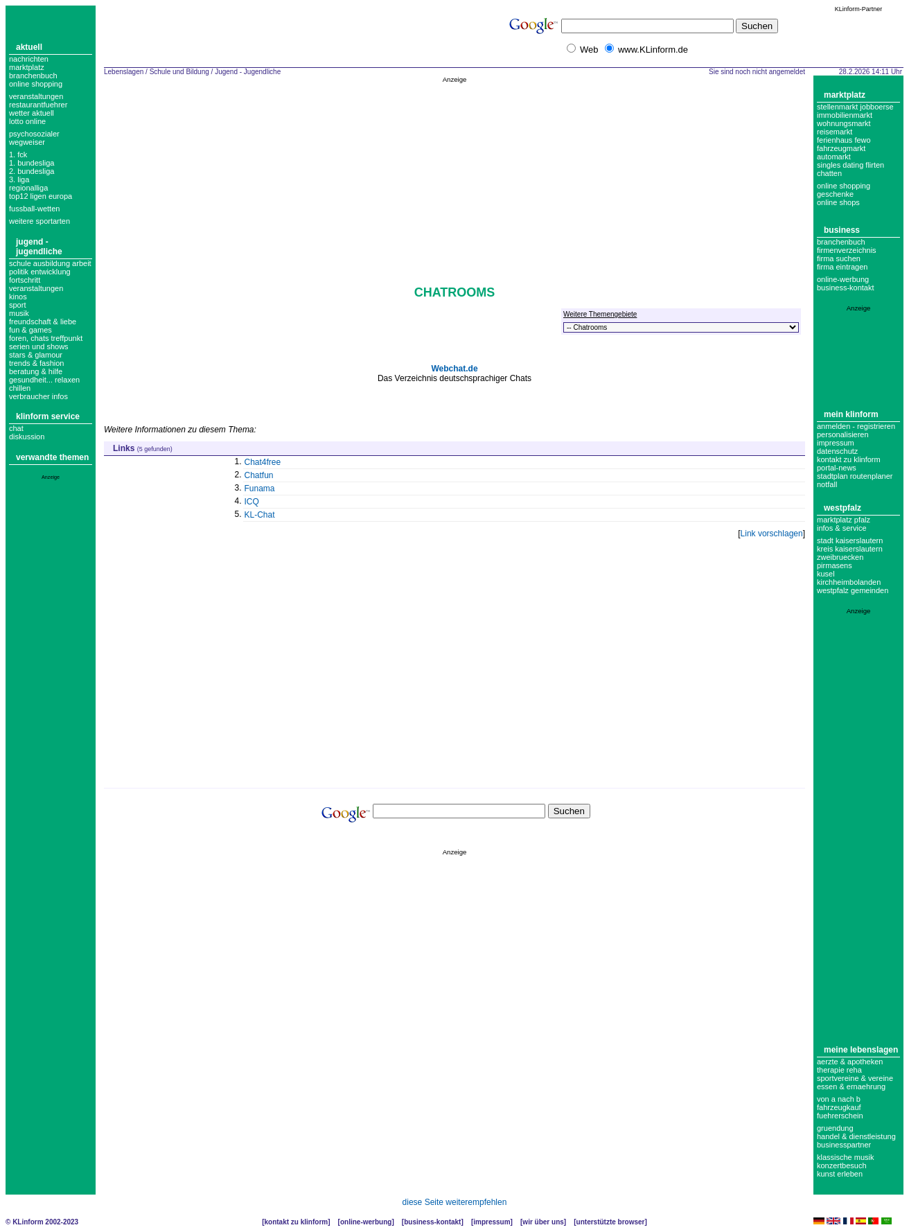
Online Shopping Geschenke (843, 190)
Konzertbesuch (842, 1165)
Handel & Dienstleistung (856, 1136)
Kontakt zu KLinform (849, 459)
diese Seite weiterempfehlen (455, 1202)
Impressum (835, 443)
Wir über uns (542, 1222)
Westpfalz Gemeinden (852, 590)
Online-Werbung (843, 279)
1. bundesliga (31, 163)
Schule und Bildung (179, 72)
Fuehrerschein (840, 1115)
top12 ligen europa (40, 196)
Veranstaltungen (36, 96)
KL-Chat (260, 515)
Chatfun (259, 475)
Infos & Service (842, 528)
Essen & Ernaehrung (851, 1086)
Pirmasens (834, 565)
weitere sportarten (39, 221)
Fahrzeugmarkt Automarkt (841, 152)
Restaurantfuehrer (38, 104)
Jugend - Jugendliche (39, 246)
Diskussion (26, 436)
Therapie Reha (839, 1070)
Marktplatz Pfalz (843, 520)
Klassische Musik (845, 1157)
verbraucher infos (38, 396)
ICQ (252, 502)
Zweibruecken (840, 557)
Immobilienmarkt (844, 115)
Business (842, 230)
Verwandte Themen (52, 457)
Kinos (18, 296)
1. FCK (18, 154)
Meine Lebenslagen (861, 1050)
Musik (19, 313)
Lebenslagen (123, 72)
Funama (260, 488)
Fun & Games (30, 330)
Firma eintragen (842, 267)
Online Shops (838, 202)
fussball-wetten (34, 208)
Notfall (827, 484)
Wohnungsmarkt (844, 123)
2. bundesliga (31, 171)
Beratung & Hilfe (35, 371)
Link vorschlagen (772, 533)
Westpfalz (842, 508)
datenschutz (837, 451)
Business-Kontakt (432, 1222)
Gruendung (835, 1128)
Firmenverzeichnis (846, 250)
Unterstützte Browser (610, 1222)
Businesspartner (844, 1145)
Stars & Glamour (35, 355)
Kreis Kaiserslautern (850, 549)
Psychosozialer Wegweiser (34, 138)
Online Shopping (35, 84)
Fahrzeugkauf (839, 1107)
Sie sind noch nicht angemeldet (757, 72)
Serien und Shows (39, 346)
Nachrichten (28, 59)
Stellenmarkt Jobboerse (855, 107)
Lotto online (27, 121)
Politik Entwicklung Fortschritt (40, 275)
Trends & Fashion (36, 363)
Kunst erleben (840, 1174)
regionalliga (28, 188)
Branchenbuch (33, 75)
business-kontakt (845, 287)
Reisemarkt (834, 131)
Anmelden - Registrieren (856, 426)
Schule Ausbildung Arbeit (50, 263)
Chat (16, 428)
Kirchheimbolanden (849, 582)
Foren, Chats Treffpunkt (45, 338)
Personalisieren (843, 434)
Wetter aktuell (31, 113)
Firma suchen (839, 258)
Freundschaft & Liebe (42, 321)
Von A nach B (839, 1099)
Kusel (826, 574)
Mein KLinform (851, 414)
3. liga (19, 179)
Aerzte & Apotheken (850, 1061)
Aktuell (29, 47)
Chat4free (263, 462)
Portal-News (836, 468)
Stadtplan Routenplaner (854, 476)
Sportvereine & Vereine (855, 1078)
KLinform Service (48, 416)
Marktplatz (26, 67)
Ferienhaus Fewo (844, 140)
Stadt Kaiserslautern (850, 540)
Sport (17, 305)
